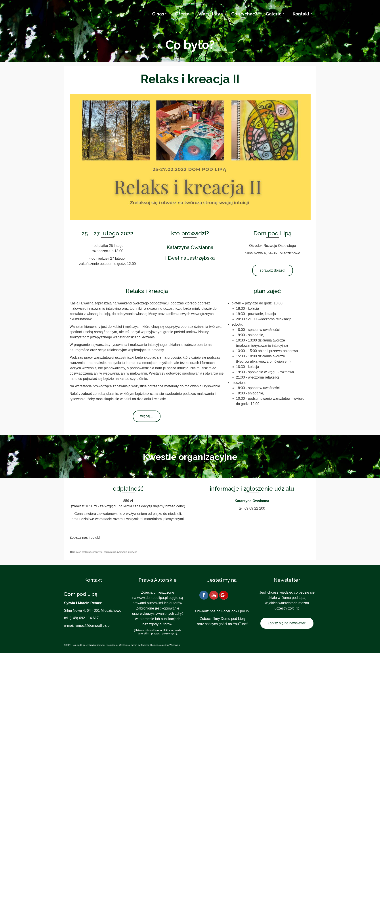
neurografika (110, 552)
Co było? (76, 552)
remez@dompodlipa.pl (92, 625)
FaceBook (229, 611)
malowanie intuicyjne (92, 552)
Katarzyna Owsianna (190, 247)
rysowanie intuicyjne (127, 552)
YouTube (240, 624)
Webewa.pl (175, 645)
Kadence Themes (149, 645)
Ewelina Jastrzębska (191, 258)
